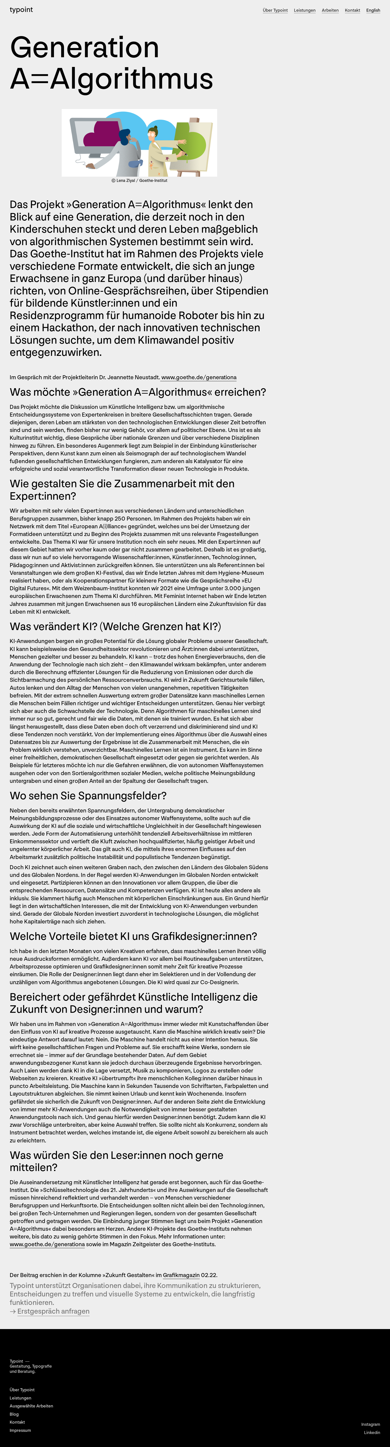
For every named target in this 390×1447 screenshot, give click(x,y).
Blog (14, 1414)
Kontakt (352, 10)
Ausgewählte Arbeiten (31, 1406)
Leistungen (305, 10)
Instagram (370, 1427)
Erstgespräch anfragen (53, 1311)
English (373, 10)
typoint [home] (21, 9)
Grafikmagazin (181, 1275)
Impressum (20, 1430)
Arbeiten (330, 10)
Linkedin (372, 1436)
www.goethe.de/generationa (198, 377)
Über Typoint (275, 10)
